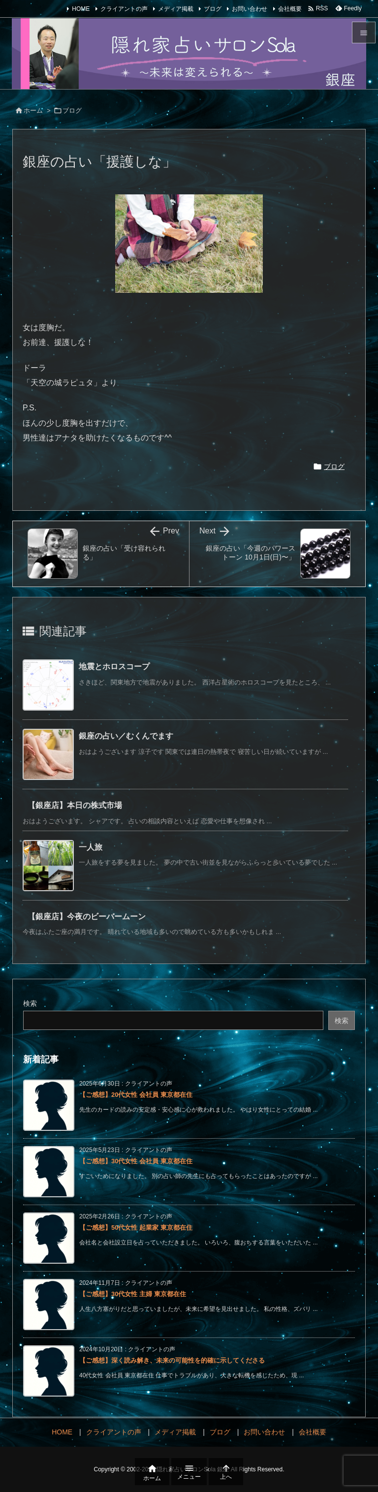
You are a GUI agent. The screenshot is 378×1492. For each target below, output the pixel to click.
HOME (81, 8)
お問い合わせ (249, 8)
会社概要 (290, 8)
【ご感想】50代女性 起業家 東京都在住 (135, 1227)
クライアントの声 (124, 8)
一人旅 (90, 847)
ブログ (212, 8)
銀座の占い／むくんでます (126, 736)
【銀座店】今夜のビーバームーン (87, 916)
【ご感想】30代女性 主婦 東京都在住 (132, 1294)
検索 (30, 1003)
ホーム (33, 110)
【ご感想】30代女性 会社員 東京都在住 (135, 1161)
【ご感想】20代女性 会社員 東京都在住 (135, 1094)
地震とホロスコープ (114, 666)
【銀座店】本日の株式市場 (75, 805)
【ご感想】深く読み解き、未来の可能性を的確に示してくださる (172, 1360)
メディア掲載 (175, 8)
